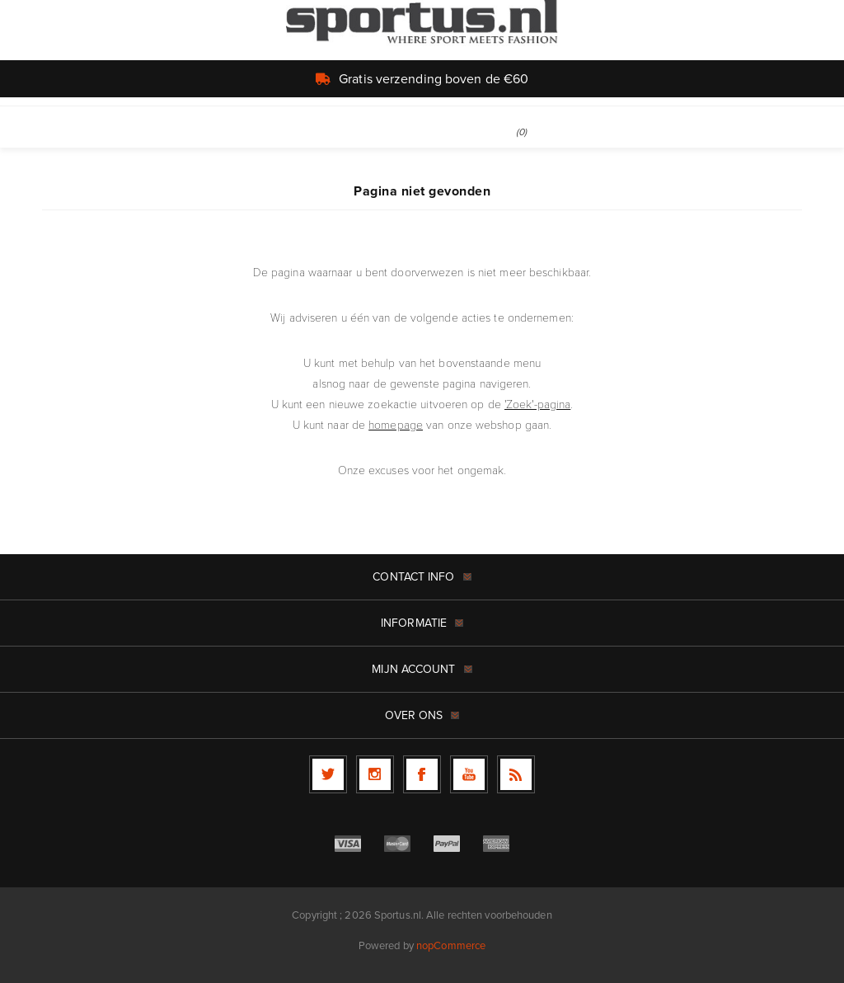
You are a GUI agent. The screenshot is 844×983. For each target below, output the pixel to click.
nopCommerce (450, 945)
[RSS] (516, 774)
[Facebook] (422, 774)
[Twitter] (328, 774)
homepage (395, 424)
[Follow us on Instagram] (375, 774)
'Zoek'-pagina (537, 404)
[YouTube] (469, 774)
